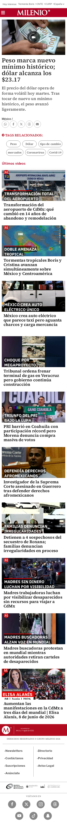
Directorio (45, 751)
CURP (48, 4)
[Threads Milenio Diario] (55, 804)
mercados (15, 152)
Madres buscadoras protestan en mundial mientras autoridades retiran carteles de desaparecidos (33, 654)
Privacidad (45, 758)
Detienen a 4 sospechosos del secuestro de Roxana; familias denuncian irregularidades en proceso (33, 543)
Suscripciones (15, 765)
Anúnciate (12, 773)
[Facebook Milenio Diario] (12, 804)
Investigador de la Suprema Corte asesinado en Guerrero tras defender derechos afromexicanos (32, 488)
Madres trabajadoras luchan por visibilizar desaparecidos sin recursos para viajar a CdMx (33, 599)
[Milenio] (33, 12)
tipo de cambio (50, 144)
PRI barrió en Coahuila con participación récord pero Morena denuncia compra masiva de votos (31, 433)
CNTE (40, 4)
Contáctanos (14, 758)
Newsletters (14, 751)
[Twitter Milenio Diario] (26, 804)
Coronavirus (35, 152)
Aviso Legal (46, 765)
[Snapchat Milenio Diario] (48, 816)
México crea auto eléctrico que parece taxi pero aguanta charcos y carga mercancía (33, 320)
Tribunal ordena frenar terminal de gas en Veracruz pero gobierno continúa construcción (31, 377)
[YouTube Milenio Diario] (19, 816)
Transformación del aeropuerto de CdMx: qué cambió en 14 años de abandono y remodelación (30, 211)
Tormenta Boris (26, 4)
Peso (13, 144)
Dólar (29, 144)
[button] (3, 13)
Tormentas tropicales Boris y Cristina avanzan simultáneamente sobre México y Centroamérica (33, 266)
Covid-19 (55, 152)
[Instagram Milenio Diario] (41, 804)
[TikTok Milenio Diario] (33, 816)
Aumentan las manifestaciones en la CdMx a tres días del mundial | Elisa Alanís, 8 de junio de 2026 (33, 710)
